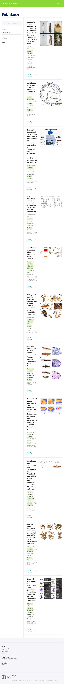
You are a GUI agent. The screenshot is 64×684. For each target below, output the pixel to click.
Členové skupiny (6, 648)
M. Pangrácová (31, 165)
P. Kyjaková (30, 110)
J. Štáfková (30, 266)
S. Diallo (29, 97)
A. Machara (30, 492)
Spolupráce (5, 651)
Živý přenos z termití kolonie (10, 658)
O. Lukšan (29, 178)
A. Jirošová (30, 608)
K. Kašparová (30, 99)
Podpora (4, 653)
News (3, 664)
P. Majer (35, 503)
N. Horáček (30, 51)
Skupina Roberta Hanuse (10, 3)
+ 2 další (34, 277)
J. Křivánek (30, 53)
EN (58, 3)
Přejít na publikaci (32, 75)
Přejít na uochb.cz (18, 676)
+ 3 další (34, 619)
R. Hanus (29, 176)
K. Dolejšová (30, 261)
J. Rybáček (30, 616)
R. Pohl (29, 619)
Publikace (4, 649)
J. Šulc (28, 101)
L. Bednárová (30, 501)
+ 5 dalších (30, 64)
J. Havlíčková (30, 270)
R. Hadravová (30, 174)
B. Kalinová (30, 373)
